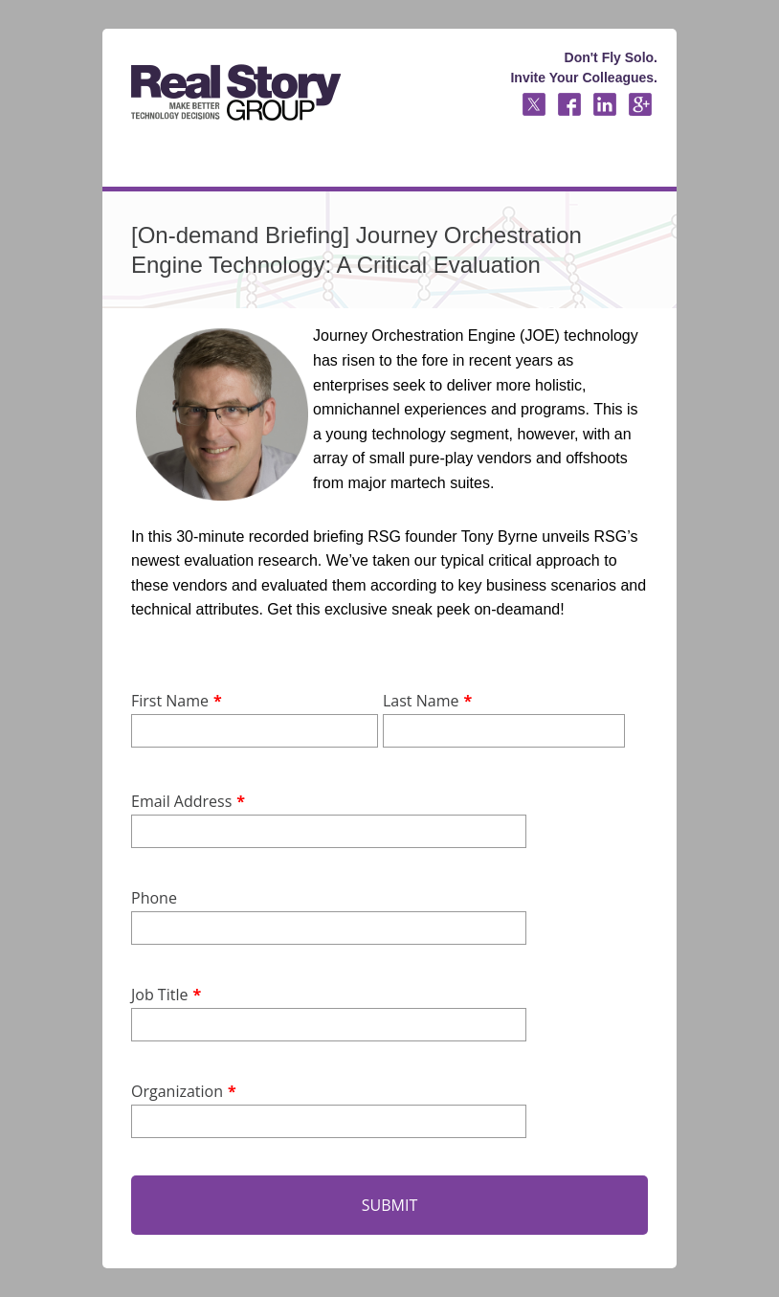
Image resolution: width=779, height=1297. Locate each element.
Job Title (159, 994)
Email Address (181, 801)
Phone (154, 897)
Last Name (420, 700)
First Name (170, 700)
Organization (177, 1091)
